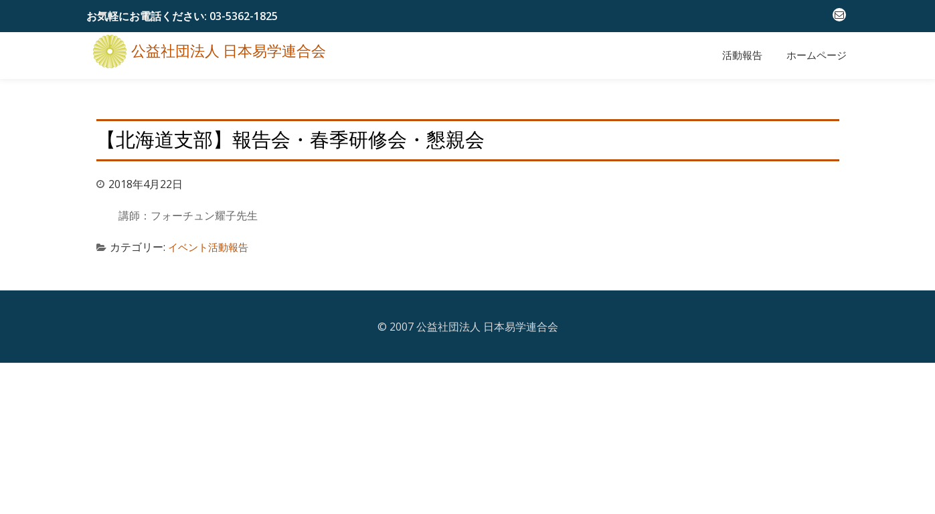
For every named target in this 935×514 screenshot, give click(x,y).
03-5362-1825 (243, 16)
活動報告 (742, 56)
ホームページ (816, 56)
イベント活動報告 (211, 240)
